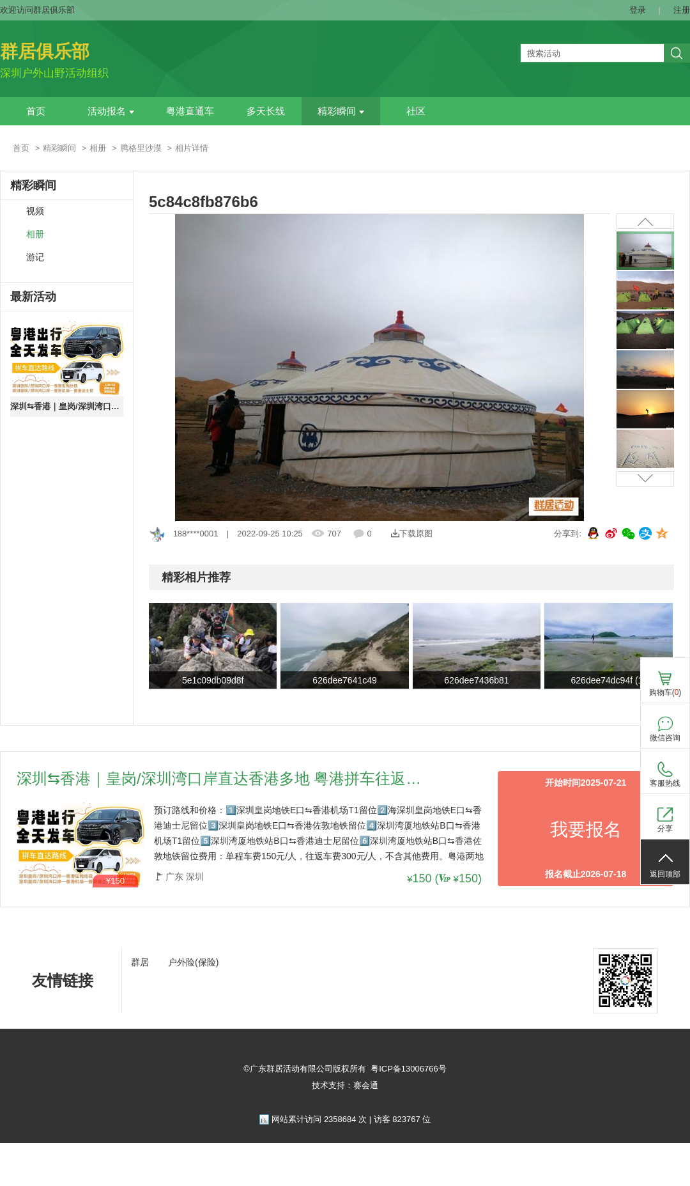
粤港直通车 (190, 111)
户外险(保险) (193, 962)
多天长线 (266, 111)
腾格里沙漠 (141, 148)
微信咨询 (665, 737)
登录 (637, 10)
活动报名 (111, 111)
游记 (35, 257)
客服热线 (665, 783)
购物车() (665, 692)
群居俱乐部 (44, 51)
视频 (35, 211)
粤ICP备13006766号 (409, 1068)
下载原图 (412, 533)
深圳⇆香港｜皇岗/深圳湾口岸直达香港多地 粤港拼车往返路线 (66, 406)
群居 (140, 962)
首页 (35, 111)
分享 (665, 828)
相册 (97, 148)
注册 (681, 10)
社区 (415, 111)
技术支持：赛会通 (345, 1085)
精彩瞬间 (341, 111)
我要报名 (586, 829)
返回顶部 (665, 874)
